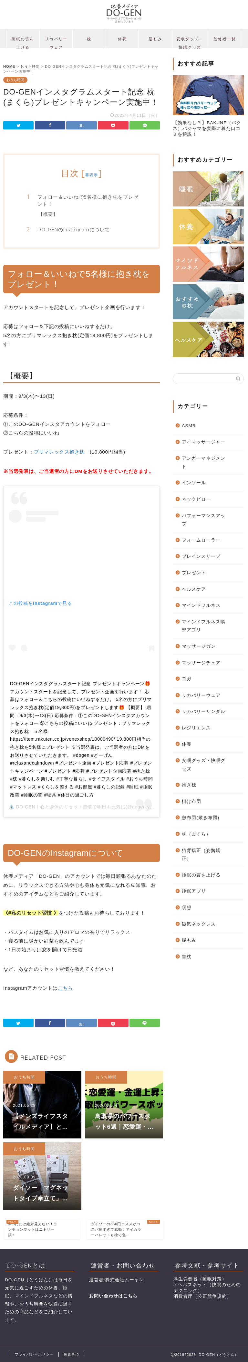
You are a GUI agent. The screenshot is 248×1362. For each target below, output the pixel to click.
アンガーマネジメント (203, 462)
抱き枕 (189, 785)
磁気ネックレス (199, 924)
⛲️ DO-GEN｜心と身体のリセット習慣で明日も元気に (67, 806)
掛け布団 (191, 801)
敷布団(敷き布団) (200, 817)
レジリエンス (196, 728)
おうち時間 (15, 80)
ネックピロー (196, 499)
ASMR (189, 425)
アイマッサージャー (203, 442)
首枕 (186, 956)
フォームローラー (201, 540)
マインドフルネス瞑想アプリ (203, 626)
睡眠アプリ (194, 891)
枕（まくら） (196, 834)
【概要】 (48, 214)
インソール (194, 482)
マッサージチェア (201, 662)
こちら (65, 988)
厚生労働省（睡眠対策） (200, 1279)
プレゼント (194, 572)
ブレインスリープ (201, 556)
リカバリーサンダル (203, 711)
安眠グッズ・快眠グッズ (189, 42)
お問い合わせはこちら (113, 1296)
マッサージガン (199, 646)
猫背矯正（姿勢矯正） (201, 854)
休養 (122, 38)
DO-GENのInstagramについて (73, 229)
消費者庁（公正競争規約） (202, 1296)
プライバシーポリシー (34, 1354)
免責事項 (71, 1354)
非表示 (91, 174)
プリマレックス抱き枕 (59, 452)
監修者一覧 (224, 38)
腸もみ (155, 38)
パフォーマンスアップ (203, 519)
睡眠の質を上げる (23, 42)
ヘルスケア (194, 589)
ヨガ (186, 678)
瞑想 (186, 907)
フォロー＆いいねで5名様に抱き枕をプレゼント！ (88, 200)
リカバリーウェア (56, 42)
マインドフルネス (201, 605)
